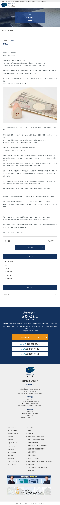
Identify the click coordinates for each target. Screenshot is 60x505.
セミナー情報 (9, 262)
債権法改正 (10, 272)
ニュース (7, 265)
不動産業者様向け (33, 443)
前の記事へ (8, 241)
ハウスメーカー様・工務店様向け (37, 446)
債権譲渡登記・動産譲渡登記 (36, 436)
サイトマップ (12, 465)
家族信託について (13, 433)
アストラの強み (12, 430)
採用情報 (10, 455)
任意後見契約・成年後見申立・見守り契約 (40, 461)
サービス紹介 (29, 427)
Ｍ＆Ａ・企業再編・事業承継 (36, 439)
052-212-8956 (25, 393)
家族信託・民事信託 (33, 458)
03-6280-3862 (25, 418)
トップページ (12, 427)
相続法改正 (10, 279)
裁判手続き (31, 471)
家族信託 (9, 275)
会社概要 (10, 440)
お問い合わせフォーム (31, 337)
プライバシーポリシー (14, 461)
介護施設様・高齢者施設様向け (37, 449)
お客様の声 (11, 449)
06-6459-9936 (25, 406)
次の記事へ (51, 241)
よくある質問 (12, 452)
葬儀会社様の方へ (33, 455)
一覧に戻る (30, 247)
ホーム (4, 30)
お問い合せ (11, 458)
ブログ (7, 268)
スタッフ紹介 (12, 446)
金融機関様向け (32, 452)
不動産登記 (31, 464)
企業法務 (30, 433)
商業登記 (30, 430)
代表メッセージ (12, 443)
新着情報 (10, 437)
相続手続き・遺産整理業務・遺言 (37, 467)
